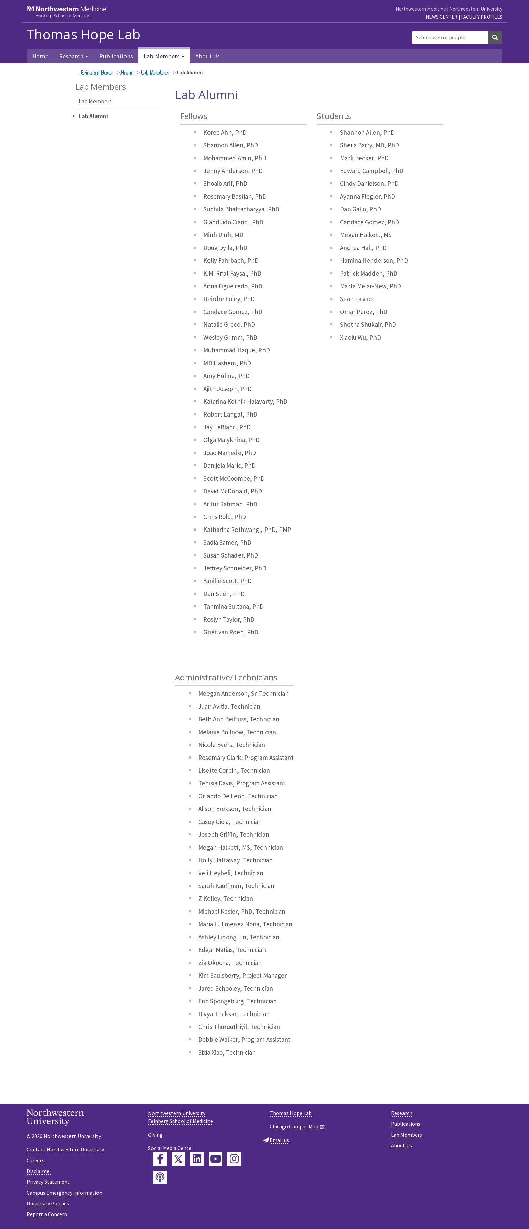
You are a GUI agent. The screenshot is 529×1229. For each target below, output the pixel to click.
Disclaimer (39, 1171)
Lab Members (155, 72)
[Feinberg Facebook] (160, 1159)
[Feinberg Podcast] (160, 1177)
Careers (35, 1160)
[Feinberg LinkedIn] (197, 1159)
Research (401, 1113)
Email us (279, 1140)
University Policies (48, 1203)
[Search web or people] (450, 37)
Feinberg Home (97, 72)
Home (40, 56)
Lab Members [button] (162, 56)
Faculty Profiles (481, 16)
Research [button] (71, 56)
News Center (441, 16)
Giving (155, 1134)
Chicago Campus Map (294, 1126)
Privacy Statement (48, 1181)
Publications (116, 56)
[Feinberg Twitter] (178, 1159)
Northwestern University (475, 9)
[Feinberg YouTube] (215, 1159)
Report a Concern (47, 1214)
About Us (207, 56)
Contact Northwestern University (65, 1149)
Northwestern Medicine (421, 9)
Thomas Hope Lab (83, 34)
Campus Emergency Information (64, 1192)
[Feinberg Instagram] (234, 1159)
